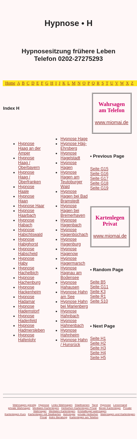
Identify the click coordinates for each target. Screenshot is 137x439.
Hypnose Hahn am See (73, 294)
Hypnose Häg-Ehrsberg (73, 146)
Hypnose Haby (26, 261)
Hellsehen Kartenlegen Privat (79, 408)
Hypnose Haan (26, 198)
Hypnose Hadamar (26, 299)
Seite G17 (99, 178)
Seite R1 (98, 296)
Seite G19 (99, 188)
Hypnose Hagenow (69, 251)
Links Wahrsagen (62, 405)
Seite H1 (98, 338)
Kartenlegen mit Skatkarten (44, 414)
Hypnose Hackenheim (29, 289)
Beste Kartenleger (110, 408)
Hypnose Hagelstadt (70, 155)
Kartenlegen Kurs (15, 414)
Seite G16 (99, 173)
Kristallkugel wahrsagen (92, 411)
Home (10, 83)
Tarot (95, 405)
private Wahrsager (19, 408)
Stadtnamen (82, 405)
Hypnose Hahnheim (69, 332)
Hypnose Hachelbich (28, 270)
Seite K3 (98, 291)
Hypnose (43, 405)
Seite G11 (99, 286)
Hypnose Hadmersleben (31, 328)
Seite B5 (98, 282)
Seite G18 (99, 183)
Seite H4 (98, 352)
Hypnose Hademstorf (28, 309)
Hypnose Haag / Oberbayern (29, 163)
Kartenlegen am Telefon (83, 417)
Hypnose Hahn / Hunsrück (73, 342)
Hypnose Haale (26, 189)
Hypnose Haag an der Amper (29, 148)
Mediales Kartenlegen (45, 408)
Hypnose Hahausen (69, 285)
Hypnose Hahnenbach (72, 323)
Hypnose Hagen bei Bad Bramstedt (73, 196)
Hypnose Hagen (68, 165)
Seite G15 (99, 169)
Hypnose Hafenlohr (27, 337)
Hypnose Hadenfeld (27, 318)
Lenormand (120, 405)
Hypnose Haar (31, 205)
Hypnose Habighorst (28, 242)
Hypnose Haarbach (27, 213)
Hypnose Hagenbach (70, 222)
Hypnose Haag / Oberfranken (29, 177)
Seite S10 (99, 301)
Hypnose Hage (73, 138)
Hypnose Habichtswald (30, 232)
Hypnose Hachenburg (29, 280)
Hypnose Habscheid (28, 251)
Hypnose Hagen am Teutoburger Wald (71, 179)
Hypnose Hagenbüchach (74, 232)
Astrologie (69, 414)
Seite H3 (98, 348)
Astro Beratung (58, 417)
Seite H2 (98, 343)
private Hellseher (88, 414)
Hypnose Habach (26, 222)
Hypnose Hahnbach (69, 313)
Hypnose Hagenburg (70, 242)
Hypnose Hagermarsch (72, 261)
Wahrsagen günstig (24, 405)
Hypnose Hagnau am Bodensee (71, 273)
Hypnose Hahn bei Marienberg (74, 304)
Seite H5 (98, 357)
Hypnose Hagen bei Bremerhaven (72, 210)
